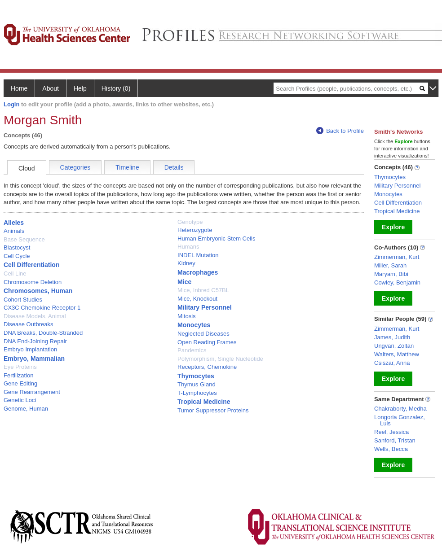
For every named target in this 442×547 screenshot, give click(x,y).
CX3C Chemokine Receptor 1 (42, 307)
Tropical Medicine (203, 401)
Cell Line (15, 273)
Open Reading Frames (207, 342)
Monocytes (193, 324)
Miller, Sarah (390, 265)
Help (80, 88)
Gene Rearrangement (32, 392)
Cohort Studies (23, 299)
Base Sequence (24, 239)
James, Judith (392, 337)
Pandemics (191, 350)
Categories (75, 167)
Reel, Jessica (391, 432)
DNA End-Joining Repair (35, 341)
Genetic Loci (20, 400)
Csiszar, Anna (392, 362)
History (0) (116, 88)
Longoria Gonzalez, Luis (399, 420)
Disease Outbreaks (28, 324)
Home (19, 88)
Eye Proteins (20, 366)
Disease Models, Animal (35, 316)
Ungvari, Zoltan (394, 345)
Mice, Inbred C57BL (203, 290)
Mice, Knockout (197, 298)
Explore (393, 227)
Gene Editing (20, 383)
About (50, 88)
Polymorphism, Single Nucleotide (220, 358)
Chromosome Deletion (33, 282)
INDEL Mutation (197, 255)
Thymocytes (195, 376)
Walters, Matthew (396, 354)
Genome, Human (26, 408)
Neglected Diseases (203, 333)
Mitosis (186, 316)
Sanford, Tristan (394, 440)
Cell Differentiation (31, 264)
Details (174, 167)
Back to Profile (340, 130)
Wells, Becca (391, 449)
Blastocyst (17, 247)
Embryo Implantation (30, 349)
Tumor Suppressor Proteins (212, 410)
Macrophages (197, 272)
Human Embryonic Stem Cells (216, 238)
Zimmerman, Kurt (396, 257)
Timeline (127, 167)
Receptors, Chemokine (207, 366)
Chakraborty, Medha (400, 408)
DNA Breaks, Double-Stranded (43, 332)
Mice (184, 281)
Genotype (190, 222)
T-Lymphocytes (197, 392)
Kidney (186, 263)
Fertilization (18, 375)
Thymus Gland (196, 384)
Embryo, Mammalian (34, 358)
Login (11, 104)
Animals (14, 231)
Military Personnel (204, 307)
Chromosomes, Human (38, 290)
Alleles (14, 222)
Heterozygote (194, 230)
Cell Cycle (17, 256)
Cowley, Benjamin (397, 282)
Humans (188, 246)
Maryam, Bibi (391, 274)
